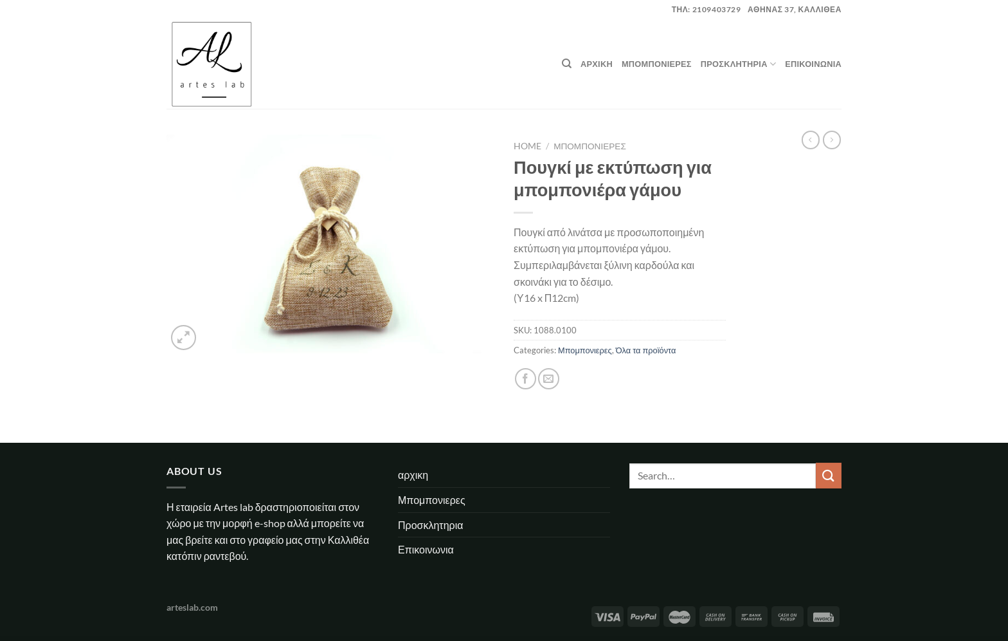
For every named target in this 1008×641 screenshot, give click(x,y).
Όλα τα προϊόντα (646, 350)
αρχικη (596, 64)
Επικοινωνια (813, 64)
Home (527, 146)
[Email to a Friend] (548, 378)
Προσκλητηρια (738, 64)
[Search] (567, 63)
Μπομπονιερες (657, 64)
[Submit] (829, 475)
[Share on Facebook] (525, 378)
